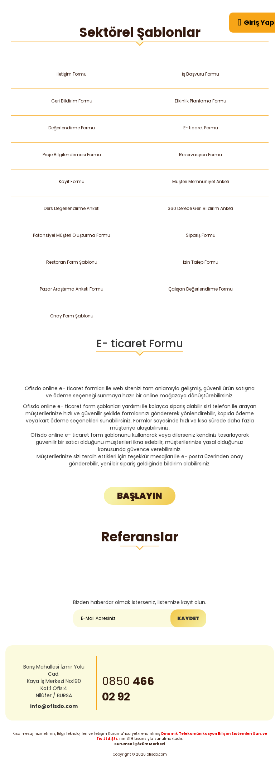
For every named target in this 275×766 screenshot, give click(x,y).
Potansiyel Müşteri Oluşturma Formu (71, 235)
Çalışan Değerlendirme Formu (201, 289)
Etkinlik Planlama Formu (200, 101)
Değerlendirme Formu (72, 128)
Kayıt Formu (71, 181)
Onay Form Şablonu (71, 316)
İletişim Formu (71, 74)
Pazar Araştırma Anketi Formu (71, 289)
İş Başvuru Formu (200, 74)
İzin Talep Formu (200, 262)
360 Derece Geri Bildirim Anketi (200, 208)
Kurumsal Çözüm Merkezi (139, 744)
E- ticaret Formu (200, 128)
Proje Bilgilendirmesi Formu (72, 155)
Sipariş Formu (200, 235)
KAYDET (188, 618)
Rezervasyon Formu (200, 155)
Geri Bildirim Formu (71, 101)
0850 (128, 690)
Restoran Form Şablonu (71, 262)
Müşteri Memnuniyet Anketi (200, 181)
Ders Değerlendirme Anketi (72, 208)
